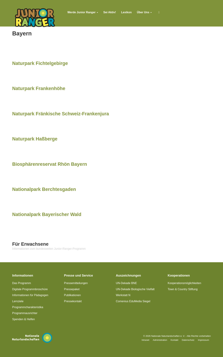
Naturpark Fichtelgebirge (40, 63)
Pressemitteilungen (76, 283)
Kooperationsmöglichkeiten (184, 283)
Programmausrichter (24, 313)
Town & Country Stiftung (183, 289)
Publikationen (72, 295)
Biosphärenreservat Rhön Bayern (49, 164)
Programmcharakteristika (27, 307)
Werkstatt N (123, 295)
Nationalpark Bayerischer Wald (46, 214)
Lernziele (18, 301)
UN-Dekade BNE (126, 283)
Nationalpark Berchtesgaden (44, 189)
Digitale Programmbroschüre (30, 289)
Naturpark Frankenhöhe (38, 88)
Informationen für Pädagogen (30, 295)
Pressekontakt (73, 301)
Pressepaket (72, 289)
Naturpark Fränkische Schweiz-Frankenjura (60, 113)
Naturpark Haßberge (34, 139)
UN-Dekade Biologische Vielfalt (135, 289)
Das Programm (21, 283)
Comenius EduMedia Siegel (133, 301)
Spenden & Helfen (23, 319)
